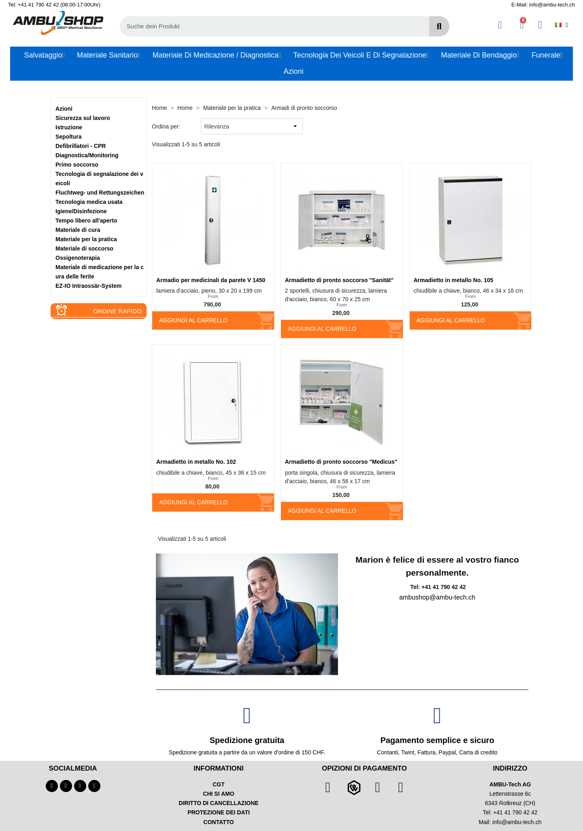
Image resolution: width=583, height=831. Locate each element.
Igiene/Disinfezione (81, 211)
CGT (219, 784)
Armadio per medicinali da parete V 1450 (210, 280)
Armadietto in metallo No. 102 (196, 461)
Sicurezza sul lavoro (82, 118)
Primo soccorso (76, 164)
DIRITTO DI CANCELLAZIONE (218, 803)
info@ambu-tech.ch (517, 822)
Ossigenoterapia (77, 258)
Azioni (63, 108)
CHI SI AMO (218, 793)
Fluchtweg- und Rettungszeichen (99, 192)
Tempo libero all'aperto (86, 220)
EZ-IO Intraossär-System (88, 286)
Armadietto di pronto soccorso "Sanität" (339, 280)
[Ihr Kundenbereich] (500, 25)
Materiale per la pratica (86, 239)
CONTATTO (218, 822)
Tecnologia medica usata (88, 202)
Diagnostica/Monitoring (87, 155)
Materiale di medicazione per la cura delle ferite (99, 272)
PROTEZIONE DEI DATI (218, 812)
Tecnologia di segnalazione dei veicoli (99, 178)
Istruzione (68, 127)
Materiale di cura (77, 230)
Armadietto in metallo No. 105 (454, 280)
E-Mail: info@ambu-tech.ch (543, 5)
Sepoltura (68, 136)
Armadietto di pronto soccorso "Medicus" (341, 461)
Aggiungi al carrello (193, 320)
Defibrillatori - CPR (80, 146)
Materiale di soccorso (84, 248)
